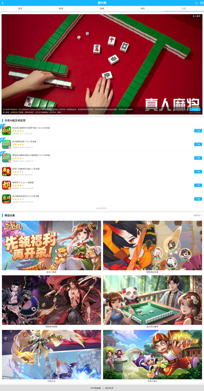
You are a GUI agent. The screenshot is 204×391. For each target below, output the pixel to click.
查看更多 (197, 215)
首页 (20, 8)
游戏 (102, 8)
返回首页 (109, 388)
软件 (61, 8)
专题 (184, 8)
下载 (198, 131)
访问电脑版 (96, 388)
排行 (143, 8)
